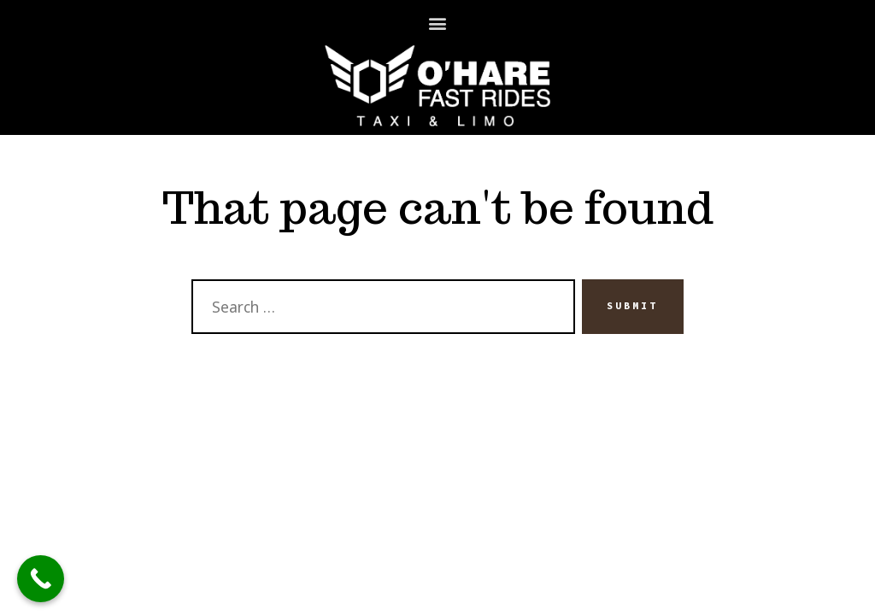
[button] (438, 23)
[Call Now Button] (40, 578)
